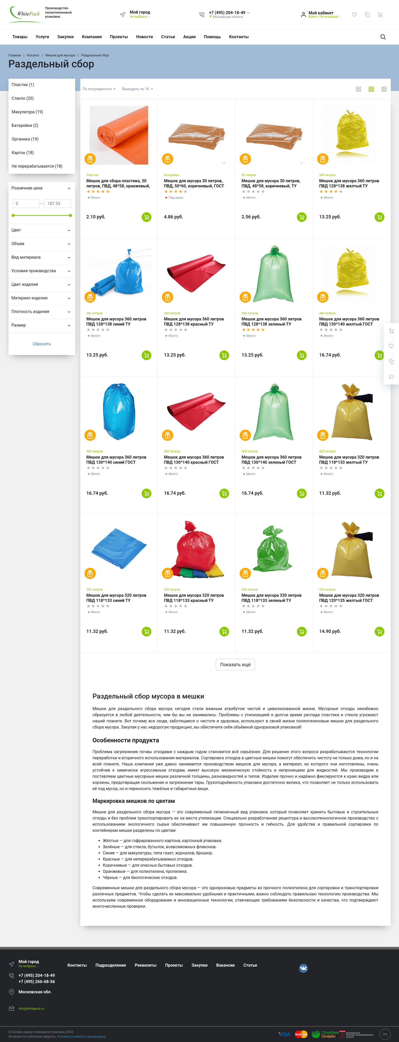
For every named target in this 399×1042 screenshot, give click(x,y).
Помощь (212, 36)
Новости (144, 36)
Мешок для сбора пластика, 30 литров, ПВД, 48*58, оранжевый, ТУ (118, 186)
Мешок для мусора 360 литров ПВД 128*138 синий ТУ (116, 322)
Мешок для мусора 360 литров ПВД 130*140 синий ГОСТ (116, 460)
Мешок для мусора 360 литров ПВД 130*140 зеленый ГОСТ (272, 460)
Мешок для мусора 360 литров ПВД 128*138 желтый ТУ (349, 183)
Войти (313, 16)
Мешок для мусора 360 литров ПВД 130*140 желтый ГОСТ (349, 322)
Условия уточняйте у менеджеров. (82, 1036)
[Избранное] (354, 14)
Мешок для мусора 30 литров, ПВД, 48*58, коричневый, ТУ (271, 183)
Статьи (168, 36)
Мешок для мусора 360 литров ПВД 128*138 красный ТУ (194, 322)
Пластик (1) (23, 84)
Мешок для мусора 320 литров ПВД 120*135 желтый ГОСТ (349, 598)
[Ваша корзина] (380, 14)
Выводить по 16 (136, 89)
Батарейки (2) (25, 125)
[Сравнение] (367, 14)
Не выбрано (140, 16)
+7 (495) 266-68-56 (37, 981)
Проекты (119, 36)
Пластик (92, 175)
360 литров (327, 175)
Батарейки (171, 175)
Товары (20, 36)
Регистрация (328, 16)
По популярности (98, 89)
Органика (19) (25, 139)
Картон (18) (23, 152)
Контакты (239, 36)
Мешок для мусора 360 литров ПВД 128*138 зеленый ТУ (272, 322)
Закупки (65, 36)
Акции (189, 36)
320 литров (327, 451)
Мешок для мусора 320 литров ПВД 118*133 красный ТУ (194, 598)
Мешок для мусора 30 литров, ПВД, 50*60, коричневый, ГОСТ (194, 183)
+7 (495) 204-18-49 (37, 975)
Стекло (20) (23, 98)
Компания (92, 36)
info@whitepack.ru (31, 1008)
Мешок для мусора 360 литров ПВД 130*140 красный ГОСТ (194, 460)
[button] (229, 13)
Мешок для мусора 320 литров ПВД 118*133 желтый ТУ (349, 460)
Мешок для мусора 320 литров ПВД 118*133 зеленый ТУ (272, 598)
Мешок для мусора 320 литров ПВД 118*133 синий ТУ (116, 598)
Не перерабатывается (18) (37, 166)
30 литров (249, 175)
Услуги (42, 36)
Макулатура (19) (27, 111)
